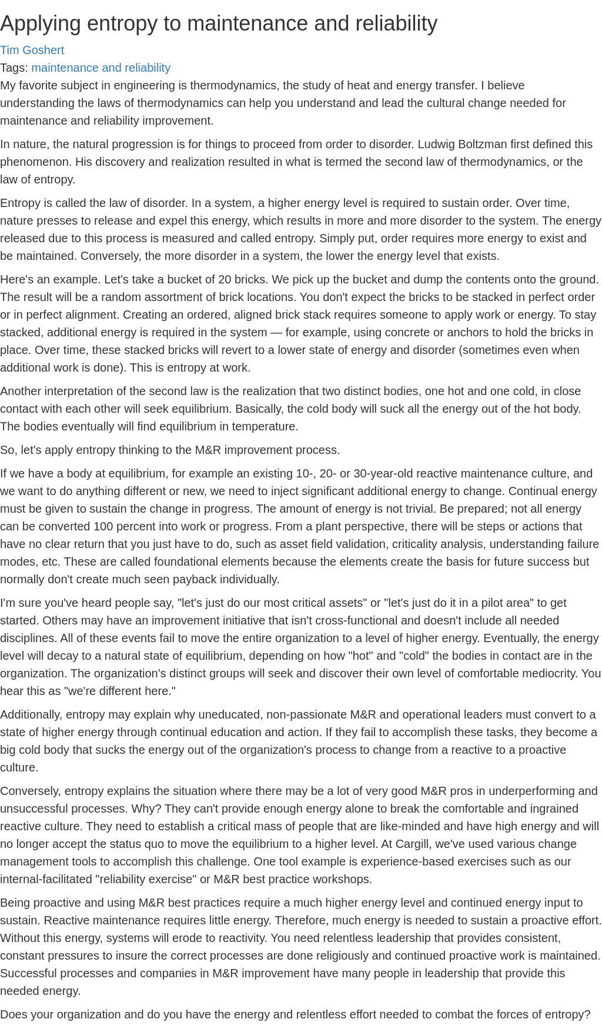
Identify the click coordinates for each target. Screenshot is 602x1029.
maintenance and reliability (100, 67)
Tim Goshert (32, 50)
